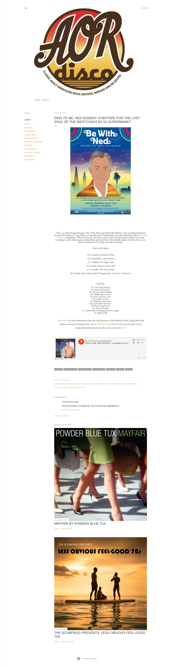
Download (62, 320)
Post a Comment (62, 416)
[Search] (145, 8)
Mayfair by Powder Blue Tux (80, 523)
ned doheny (30, 149)
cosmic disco (30, 134)
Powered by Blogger (87, 658)
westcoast (29, 156)
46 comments (66, 528)
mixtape (28, 145)
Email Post (65, 380)
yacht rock (29, 159)
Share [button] (27, 113)
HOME (37, 100)
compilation (29, 131)
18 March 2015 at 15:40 (71, 410)
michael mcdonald (33, 142)
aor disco (28, 127)
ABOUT (45, 100)
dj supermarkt (31, 138)
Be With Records (101, 324)
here (122, 327)
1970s (27, 124)
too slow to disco (32, 152)
